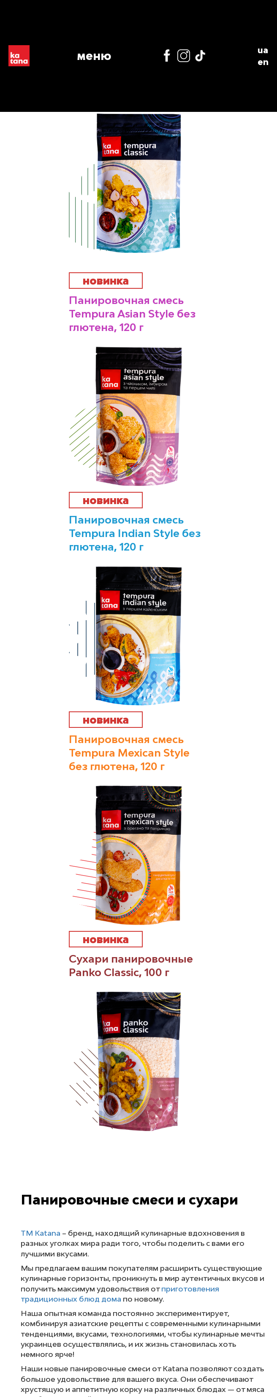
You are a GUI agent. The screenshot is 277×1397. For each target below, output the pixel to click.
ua (263, 50)
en (263, 62)
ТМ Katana (40, 1233)
